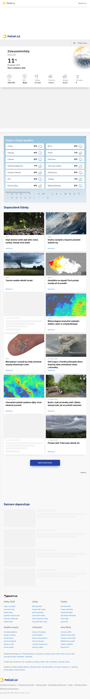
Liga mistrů (64, 622)
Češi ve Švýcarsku (38, 641)
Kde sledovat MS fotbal (68, 615)
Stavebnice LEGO (35, 667)
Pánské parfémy (19, 670)
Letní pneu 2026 (66, 632)
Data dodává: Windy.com (57, 685)
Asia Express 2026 (10, 657)
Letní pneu (57, 667)
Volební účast (8, 622)
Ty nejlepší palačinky (10, 632)
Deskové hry (66, 667)
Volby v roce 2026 (9, 606)
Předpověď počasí (28, 654)
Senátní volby (8, 612)
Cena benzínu (39, 654)
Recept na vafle (9, 644)
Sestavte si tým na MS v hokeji (55, 654)
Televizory (74, 667)
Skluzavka (61, 662)
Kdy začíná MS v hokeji (39, 622)
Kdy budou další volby (11, 618)
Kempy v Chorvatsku (39, 632)
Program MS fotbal (67, 609)
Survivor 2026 (70, 654)
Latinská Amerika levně (39, 644)
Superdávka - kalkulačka (24, 657)
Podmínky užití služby (26, 685)
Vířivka (42, 662)
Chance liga (64, 618)
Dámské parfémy (47, 667)
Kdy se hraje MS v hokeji (40, 618)
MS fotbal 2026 (66, 606)
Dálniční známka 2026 (68, 635)
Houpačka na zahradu (32, 662)
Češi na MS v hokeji (38, 615)
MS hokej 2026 (37, 606)
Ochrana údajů (41, 685)
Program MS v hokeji (39, 609)
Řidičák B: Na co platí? (68, 641)
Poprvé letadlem (37, 635)
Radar (70, 685)
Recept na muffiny (10, 635)
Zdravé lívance (8, 638)
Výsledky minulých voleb (12, 615)
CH (43, 194)
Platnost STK (65, 647)
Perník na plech (9, 647)
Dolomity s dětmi (37, 647)
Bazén (68, 662)
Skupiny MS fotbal (66, 612)
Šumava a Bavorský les (39, 638)
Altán (47, 662)
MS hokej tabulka (37, 612)
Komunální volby (9, 609)
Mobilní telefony (24, 667)
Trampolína (53, 662)
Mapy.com (18, 654)
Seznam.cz (82, 3)
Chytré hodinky (8, 670)
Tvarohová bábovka (10, 641)
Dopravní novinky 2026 (68, 638)
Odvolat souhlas (80, 685)
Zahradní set (17, 662)
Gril (23, 662)
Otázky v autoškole (67, 644)
